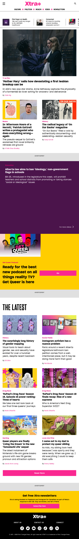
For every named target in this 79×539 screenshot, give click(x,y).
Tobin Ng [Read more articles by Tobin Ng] (8, 95)
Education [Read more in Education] (9, 165)
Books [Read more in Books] (5, 121)
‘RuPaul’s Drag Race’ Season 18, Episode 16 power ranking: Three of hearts (19, 396)
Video (47, 9)
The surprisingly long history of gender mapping (18, 342)
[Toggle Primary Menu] (4, 4)
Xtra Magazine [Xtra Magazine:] (39, 516)
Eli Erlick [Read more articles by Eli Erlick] (8, 360)
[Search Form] (75, 3)
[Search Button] (75, 3)
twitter (28, 528)
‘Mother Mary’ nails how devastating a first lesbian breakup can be (35, 83)
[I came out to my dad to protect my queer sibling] (59, 426)
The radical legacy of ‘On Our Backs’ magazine (57, 126)
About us (17, 523)
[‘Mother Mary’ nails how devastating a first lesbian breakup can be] (39, 53)
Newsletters (59, 9)
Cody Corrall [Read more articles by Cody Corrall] (48, 140)
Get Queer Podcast (10, 262)
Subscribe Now (39, 506)
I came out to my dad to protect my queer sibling (56, 442)
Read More (39, 473)
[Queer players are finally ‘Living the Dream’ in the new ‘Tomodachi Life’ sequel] (20, 426)
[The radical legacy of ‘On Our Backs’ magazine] (59, 109)
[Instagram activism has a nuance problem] (59, 326)
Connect (60, 523)
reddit (51, 528)
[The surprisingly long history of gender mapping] (20, 326)
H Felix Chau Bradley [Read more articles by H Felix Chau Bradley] (12, 148)
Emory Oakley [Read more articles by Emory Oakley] (49, 464)
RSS (57, 528)
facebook (22, 528)
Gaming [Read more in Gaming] (6, 438)
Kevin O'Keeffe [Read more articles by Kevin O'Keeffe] (10, 411)
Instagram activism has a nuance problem (56, 342)
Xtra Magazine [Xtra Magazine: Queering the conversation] (33, 3)
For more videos (65, 227)
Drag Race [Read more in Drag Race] (7, 391)
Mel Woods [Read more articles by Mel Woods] (48, 363)
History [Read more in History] (45, 121)
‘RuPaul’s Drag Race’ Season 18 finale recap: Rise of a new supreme (59, 396)
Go (58, 273)
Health (38, 9)
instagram (39, 528)
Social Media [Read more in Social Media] (47, 338)
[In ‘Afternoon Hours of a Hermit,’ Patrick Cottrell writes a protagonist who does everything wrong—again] (20, 109)
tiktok (45, 528)
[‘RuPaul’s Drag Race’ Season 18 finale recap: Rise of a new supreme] (59, 379)
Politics (28, 9)
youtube (34, 528)
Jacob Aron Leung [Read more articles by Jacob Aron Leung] (11, 464)
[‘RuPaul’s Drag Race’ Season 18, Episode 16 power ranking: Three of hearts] (20, 379)
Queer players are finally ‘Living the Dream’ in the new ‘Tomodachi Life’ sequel (19, 444)
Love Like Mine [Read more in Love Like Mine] (48, 438)
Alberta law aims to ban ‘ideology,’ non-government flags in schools (36, 171)
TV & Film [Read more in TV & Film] (6, 78)
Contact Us (39, 523)
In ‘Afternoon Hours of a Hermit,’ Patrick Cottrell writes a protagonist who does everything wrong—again (18, 130)
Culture (17, 9)
